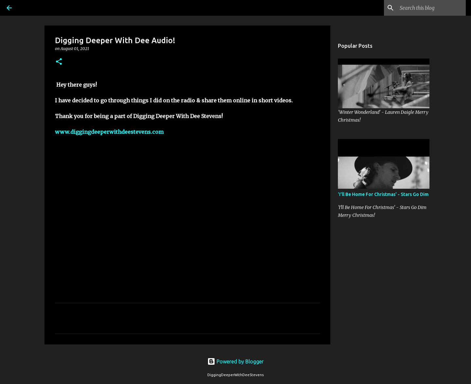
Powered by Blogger (235, 361)
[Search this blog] (431, 8)
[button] (59, 62)
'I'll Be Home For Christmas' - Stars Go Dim (383, 194)
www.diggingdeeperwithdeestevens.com (109, 132)
